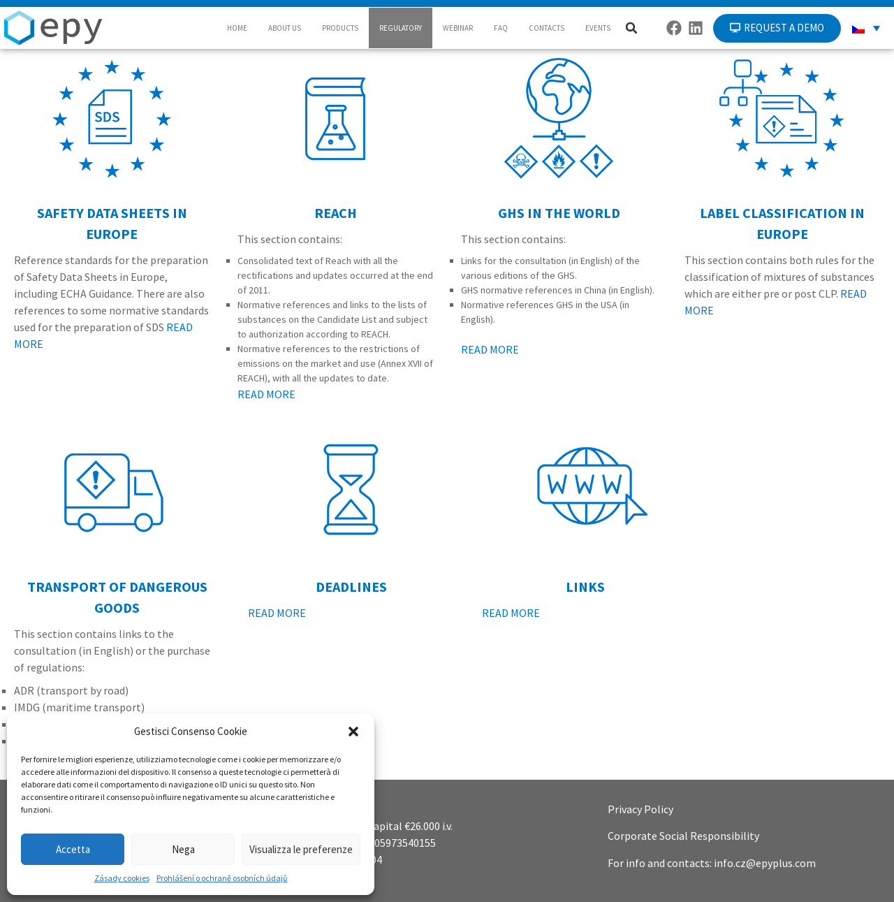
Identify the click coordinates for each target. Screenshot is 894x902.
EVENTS (597, 28)
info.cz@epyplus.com (765, 863)
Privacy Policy (640, 809)
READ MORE (266, 394)
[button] (353, 732)
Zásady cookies (121, 878)
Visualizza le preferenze (301, 849)
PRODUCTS (340, 28)
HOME (237, 28)
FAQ (501, 28)
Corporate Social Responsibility (683, 836)
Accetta (73, 849)
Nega (183, 849)
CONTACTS (546, 28)
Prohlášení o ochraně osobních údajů (222, 878)
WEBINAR (458, 28)
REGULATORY (400, 28)
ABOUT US (284, 28)
